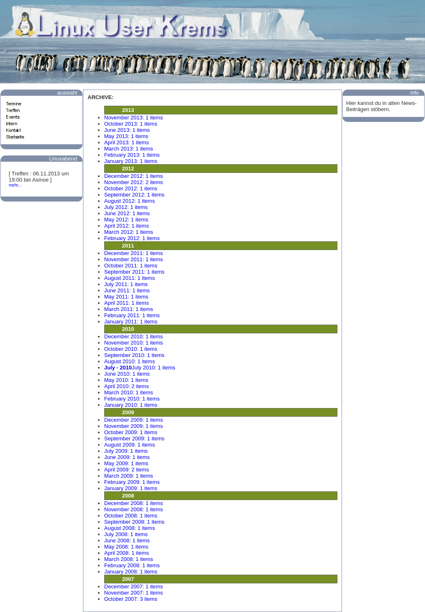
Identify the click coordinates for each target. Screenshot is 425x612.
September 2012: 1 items (134, 195)
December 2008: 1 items (133, 503)
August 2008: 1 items (129, 528)
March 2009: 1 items (128, 476)
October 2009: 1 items (130, 432)
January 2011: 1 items (130, 321)
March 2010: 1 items (128, 392)
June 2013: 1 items (127, 130)
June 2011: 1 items (127, 290)
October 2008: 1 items (130, 515)
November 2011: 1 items (133, 259)
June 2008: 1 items (127, 540)
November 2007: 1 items (133, 593)
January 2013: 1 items (130, 161)
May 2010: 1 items (126, 380)
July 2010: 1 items (139, 367)
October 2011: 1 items (130, 265)
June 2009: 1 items (127, 457)
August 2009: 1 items (129, 445)
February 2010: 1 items (132, 399)
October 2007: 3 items (130, 599)
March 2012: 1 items (128, 232)
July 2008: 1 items (126, 534)
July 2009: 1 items (126, 451)
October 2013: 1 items (130, 124)
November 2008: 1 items (133, 509)
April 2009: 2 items (126, 469)
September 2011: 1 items (134, 272)
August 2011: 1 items (129, 278)
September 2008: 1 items (134, 522)
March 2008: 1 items (128, 559)
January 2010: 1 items (130, 405)
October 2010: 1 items (130, 349)
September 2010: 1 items (134, 355)
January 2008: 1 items (130, 571)
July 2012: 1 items (126, 207)
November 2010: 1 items (133, 343)
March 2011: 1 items (128, 309)
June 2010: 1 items (127, 374)
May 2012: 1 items (126, 219)
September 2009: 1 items (134, 438)
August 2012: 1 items (129, 201)
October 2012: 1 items (130, 188)
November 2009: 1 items (133, 426)
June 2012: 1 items (127, 213)
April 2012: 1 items (126, 226)
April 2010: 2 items (126, 386)
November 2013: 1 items (133, 117)
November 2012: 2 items (133, 182)
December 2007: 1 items (133, 586)
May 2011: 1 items (126, 297)
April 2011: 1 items (126, 303)
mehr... (15, 185)
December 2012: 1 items (133, 176)
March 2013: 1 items (128, 149)
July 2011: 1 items (126, 284)
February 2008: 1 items (132, 565)
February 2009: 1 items (132, 482)
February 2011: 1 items (132, 315)
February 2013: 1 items (132, 155)
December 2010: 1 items (133, 336)
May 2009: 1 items (126, 463)
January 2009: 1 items (130, 488)
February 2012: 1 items (132, 238)
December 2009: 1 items (133, 420)
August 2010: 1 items (129, 361)
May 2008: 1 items (126, 547)
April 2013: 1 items (126, 142)
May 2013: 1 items (126, 136)
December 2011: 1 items (133, 253)
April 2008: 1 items (126, 553)
